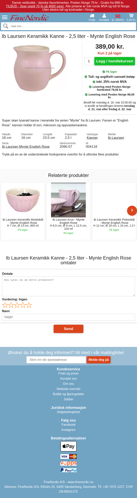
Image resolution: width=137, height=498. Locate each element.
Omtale (7, 273)
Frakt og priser (68, 373)
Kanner (92, 138)
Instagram (68, 429)
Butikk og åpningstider (68, 394)
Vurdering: (14, 299)
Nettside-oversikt (68, 389)
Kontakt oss (68, 378)
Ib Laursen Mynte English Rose (26, 147)
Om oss (68, 383)
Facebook (68, 424)
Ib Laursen (116, 138)
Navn (6, 311)
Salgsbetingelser (68, 412)
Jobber (68, 399)
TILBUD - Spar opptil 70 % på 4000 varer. (35, 6)
